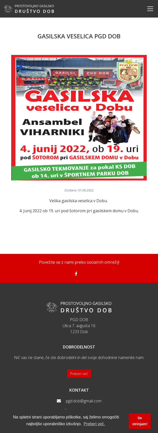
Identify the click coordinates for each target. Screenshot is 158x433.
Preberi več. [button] (94, 424)
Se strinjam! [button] (139, 421)
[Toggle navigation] (148, 9)
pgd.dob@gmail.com (83, 401)
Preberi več (79, 373)
